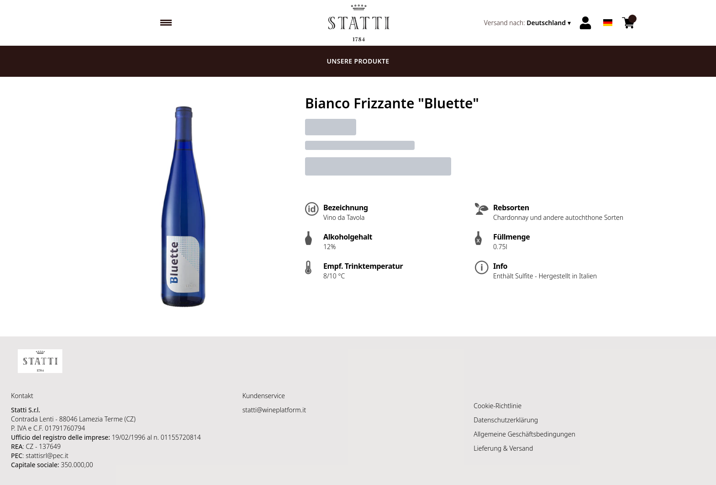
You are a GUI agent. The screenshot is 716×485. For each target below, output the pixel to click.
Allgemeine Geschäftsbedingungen (524, 434)
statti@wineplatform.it (274, 409)
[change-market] (528, 22)
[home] (358, 23)
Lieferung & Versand (503, 448)
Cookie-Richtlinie (497, 405)
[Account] (585, 22)
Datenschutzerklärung (506, 420)
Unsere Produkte (358, 61)
